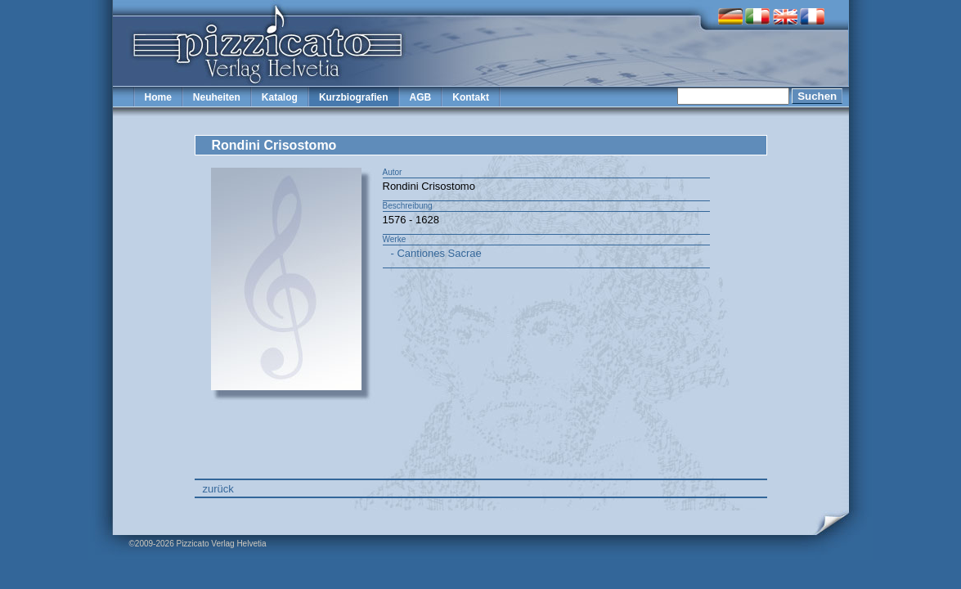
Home (158, 97)
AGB (421, 97)
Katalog (280, 97)
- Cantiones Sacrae (436, 253)
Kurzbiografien (353, 97)
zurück (218, 489)
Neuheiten (216, 97)
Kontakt (470, 97)
